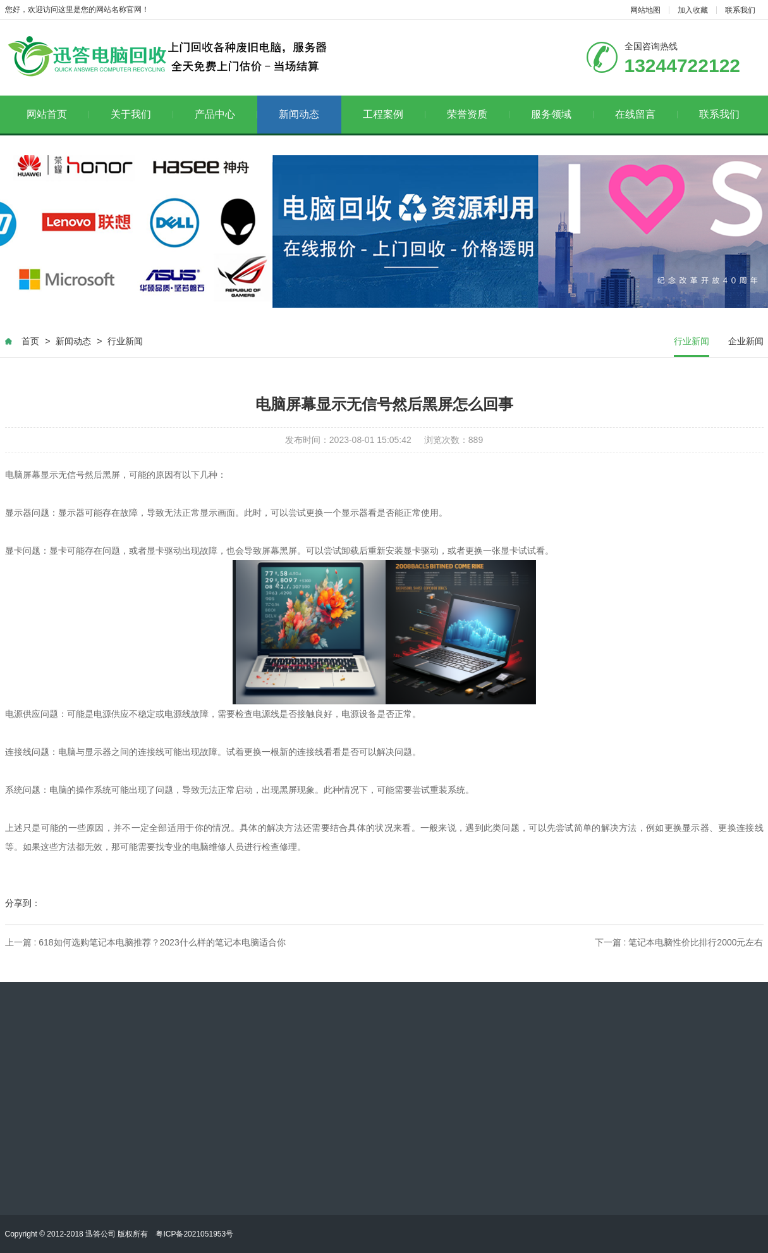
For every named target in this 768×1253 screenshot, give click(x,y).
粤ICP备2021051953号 (194, 1234)
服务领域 (562, 114)
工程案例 (394, 114)
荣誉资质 (478, 114)
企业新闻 (746, 341)
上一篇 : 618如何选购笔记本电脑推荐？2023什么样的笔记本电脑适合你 (145, 942)
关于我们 (142, 114)
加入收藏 (693, 10)
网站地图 (645, 10)
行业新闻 (125, 341)
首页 (30, 341)
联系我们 (740, 10)
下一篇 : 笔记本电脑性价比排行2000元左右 (679, 942)
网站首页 (58, 114)
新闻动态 (299, 114)
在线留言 (646, 114)
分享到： (22, 903)
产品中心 (226, 114)
